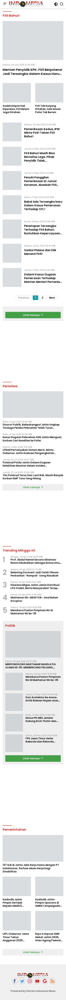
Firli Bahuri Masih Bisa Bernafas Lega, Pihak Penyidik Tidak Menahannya (39, 158)
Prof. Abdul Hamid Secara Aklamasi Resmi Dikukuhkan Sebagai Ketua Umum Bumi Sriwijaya (36, 561)
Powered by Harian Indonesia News (33, 991)
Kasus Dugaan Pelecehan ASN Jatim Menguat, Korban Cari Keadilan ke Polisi (32, 439)
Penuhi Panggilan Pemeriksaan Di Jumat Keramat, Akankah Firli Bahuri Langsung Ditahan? (43, 182)
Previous (23, 297)
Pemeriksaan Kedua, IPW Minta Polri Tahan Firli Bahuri (42, 133)
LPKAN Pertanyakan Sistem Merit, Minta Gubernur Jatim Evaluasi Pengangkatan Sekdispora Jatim (28, 451)
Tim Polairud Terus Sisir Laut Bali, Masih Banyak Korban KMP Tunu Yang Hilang (33, 477)
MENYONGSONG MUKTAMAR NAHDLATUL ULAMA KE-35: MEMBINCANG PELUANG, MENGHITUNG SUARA (30, 666)
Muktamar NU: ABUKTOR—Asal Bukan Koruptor (34, 599)
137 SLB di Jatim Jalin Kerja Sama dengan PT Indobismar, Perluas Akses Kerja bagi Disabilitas (31, 868)
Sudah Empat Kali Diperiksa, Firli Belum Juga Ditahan (16, 109)
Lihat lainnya (33, 315)
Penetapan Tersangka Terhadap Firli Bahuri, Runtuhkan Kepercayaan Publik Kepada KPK (42, 231)
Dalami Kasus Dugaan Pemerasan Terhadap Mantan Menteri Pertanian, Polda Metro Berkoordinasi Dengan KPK (43, 281)
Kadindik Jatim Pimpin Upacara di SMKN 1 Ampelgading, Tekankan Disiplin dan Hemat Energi (49, 903)
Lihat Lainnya (33, 487)
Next (52, 297)
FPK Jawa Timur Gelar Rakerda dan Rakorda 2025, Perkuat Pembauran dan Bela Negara (42, 740)
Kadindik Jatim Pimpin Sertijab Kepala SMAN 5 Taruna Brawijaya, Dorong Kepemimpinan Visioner (14, 903)
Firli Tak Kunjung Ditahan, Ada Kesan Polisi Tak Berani (48, 109)
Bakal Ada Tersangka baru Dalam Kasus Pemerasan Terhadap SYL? (43, 205)
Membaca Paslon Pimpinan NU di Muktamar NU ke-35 (32, 612)
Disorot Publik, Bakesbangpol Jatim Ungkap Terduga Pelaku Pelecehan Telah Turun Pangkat (31, 426)
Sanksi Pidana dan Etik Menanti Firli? (40, 252)
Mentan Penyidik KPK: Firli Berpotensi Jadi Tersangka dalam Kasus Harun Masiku (32, 73)
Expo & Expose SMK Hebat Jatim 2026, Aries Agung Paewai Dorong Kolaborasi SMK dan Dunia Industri (48, 937)
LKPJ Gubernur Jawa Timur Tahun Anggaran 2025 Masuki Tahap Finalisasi (16, 937)
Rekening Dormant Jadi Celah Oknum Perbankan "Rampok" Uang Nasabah (35, 574)
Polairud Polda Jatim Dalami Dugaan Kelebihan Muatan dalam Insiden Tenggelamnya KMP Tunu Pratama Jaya (28, 464)
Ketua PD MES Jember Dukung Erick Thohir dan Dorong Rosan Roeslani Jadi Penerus (41, 719)
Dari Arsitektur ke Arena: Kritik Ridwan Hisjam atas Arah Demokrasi (42, 699)
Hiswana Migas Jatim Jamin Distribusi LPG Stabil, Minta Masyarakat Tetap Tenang (35, 586)
